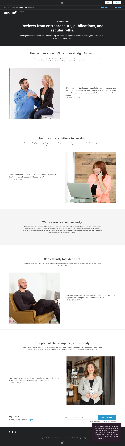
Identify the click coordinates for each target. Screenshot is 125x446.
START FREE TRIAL (107, 417)
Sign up (117, 2)
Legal (85, 438)
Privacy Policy (76, 438)
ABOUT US (23, 7)
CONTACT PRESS (107, 7)
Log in (108, 2)
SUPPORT (31, 7)
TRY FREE (117, 7)
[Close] (94, 424)
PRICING (15, 7)
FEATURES (7, 7)
